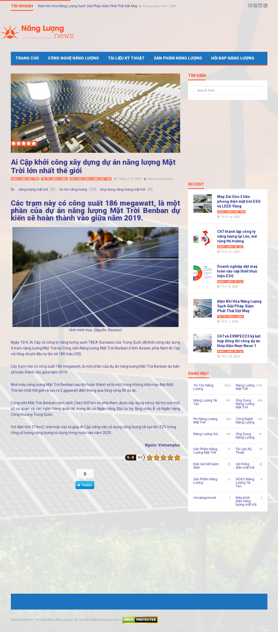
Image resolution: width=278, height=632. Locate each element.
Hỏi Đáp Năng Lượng (232, 58)
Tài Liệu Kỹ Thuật (126, 58)
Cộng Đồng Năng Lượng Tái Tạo (62, 619)
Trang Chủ (27, 58)
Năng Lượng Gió (205, 434)
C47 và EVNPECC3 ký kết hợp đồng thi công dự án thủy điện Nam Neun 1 (239, 341)
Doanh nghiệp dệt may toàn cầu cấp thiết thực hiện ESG (237, 271)
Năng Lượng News (160, 179)
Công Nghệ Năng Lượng (73, 58)
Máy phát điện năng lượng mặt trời (246, 501)
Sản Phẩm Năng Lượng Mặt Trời (205, 450)
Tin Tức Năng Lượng (54, 179)
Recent (196, 184)
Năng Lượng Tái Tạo (230, 247)
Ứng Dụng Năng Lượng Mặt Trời (90, 179)
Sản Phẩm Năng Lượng (178, 58)
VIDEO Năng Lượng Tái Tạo (245, 482)
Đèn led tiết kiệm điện (206, 465)
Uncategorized (204, 497)
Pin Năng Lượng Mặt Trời (205, 420)
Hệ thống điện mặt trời (245, 465)
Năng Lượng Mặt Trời (25, 179)
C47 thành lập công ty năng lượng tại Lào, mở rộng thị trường (237, 236)
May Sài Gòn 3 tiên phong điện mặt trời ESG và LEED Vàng (239, 201)
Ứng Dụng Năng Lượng (245, 435)
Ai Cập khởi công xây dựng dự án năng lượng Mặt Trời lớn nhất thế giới (93, 166)
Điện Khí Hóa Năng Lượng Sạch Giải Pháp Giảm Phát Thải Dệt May (88, 6)
